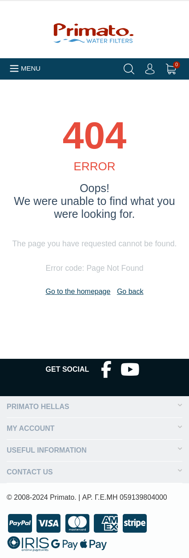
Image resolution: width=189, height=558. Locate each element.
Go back (130, 291)
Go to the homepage (78, 291)
